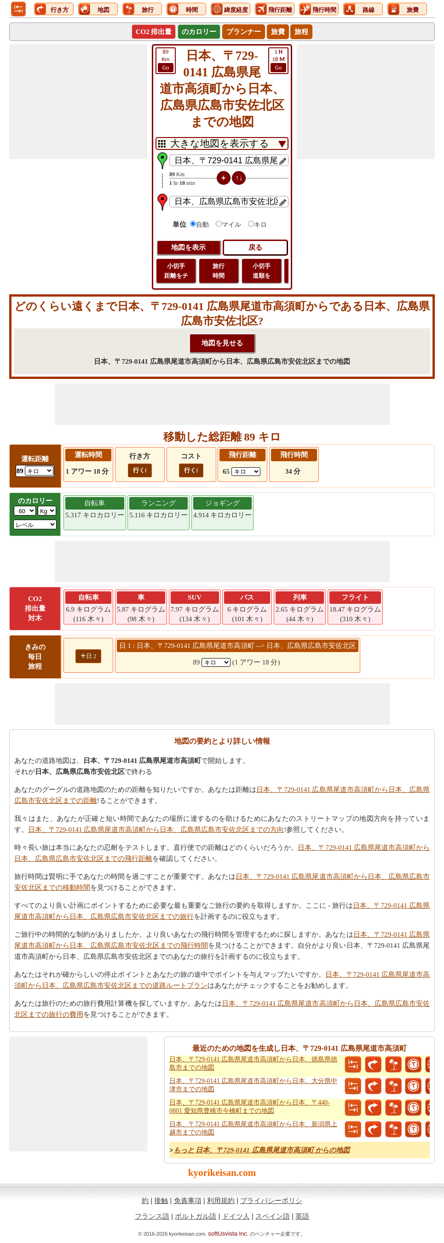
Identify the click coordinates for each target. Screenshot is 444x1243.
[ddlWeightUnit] (47, 511)
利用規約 (221, 1200)
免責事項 (188, 1200)
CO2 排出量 (154, 31)
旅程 (301, 31)
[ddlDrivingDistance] (39, 470)
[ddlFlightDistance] (245, 471)
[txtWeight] (25, 511)
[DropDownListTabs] (222, 143)
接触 (161, 1200)
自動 (202, 224)
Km (165, 60)
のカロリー (199, 31)
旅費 (278, 31)
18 (278, 60)
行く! (140, 470)
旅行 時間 (219, 271)
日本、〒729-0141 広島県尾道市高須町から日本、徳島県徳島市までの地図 (253, 1063)
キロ (260, 224)
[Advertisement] (78, 101)
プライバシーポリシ (271, 1200)
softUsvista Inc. (228, 1233)
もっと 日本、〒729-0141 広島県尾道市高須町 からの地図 (261, 1150)
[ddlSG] (35, 524)
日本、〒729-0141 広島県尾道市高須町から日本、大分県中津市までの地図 (253, 1085)
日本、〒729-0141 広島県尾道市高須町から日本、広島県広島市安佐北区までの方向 (156, 829)
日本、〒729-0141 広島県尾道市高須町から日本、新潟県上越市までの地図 (253, 1128)
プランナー (243, 31)
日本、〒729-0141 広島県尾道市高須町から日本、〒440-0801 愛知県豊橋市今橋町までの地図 (249, 1106)
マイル (231, 224)
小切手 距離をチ (176, 271)
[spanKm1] (216, 662)
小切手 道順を (262, 271)
